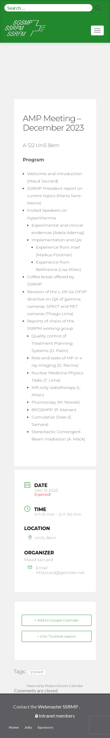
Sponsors (45, 727)
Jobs (28, 727)
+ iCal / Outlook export (56, 636)
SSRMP (37, 672)
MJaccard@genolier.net (60, 572)
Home (14, 727)
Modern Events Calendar (64, 686)
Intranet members (57, 715)
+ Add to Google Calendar (56, 620)
